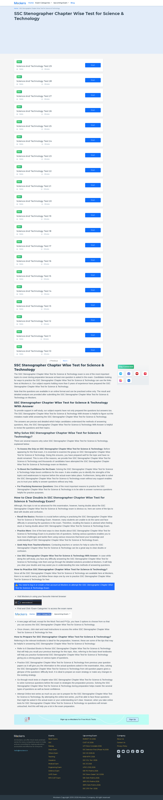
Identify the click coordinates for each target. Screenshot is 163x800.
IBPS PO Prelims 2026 (91, 781)
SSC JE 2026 (87, 764)
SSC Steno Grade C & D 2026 (93, 774)
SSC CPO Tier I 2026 (90, 788)
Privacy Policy (122, 746)
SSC (49, 742)
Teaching (51, 757)
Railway (51, 746)
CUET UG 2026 (88, 742)
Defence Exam (53, 771)
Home (31, 3)
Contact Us (121, 742)
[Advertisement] (81, 36)
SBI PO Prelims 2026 (90, 771)
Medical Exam (53, 764)
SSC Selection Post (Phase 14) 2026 (96, 750)
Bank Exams (52, 739)
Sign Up (132, 719)
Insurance (52, 760)
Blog (73, 3)
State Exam (52, 750)
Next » (65, 361)
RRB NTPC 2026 (89, 757)
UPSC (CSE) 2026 (89, 767)
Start (93, 65)
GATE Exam (52, 774)
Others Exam (53, 753)
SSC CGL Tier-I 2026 (90, 760)
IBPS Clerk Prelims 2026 (91, 785)
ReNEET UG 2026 (89, 739)
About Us (120, 739)
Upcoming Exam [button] (60, 3)
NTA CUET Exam (54, 778)
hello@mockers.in (21, 750)
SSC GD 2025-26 (88, 753)
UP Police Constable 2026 (92, 746)
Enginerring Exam (55, 767)
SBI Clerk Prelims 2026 (91, 778)
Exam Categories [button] (43, 3)
